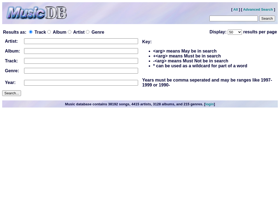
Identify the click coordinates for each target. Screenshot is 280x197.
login (209, 104)
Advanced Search (258, 9)
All (235, 9)
